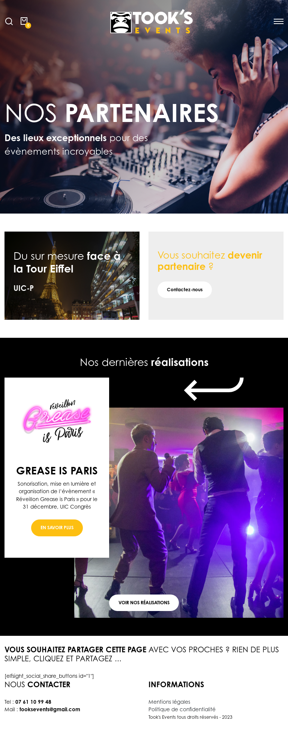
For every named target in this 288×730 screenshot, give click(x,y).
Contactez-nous (184, 289)
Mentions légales (169, 702)
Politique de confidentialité (182, 709)
